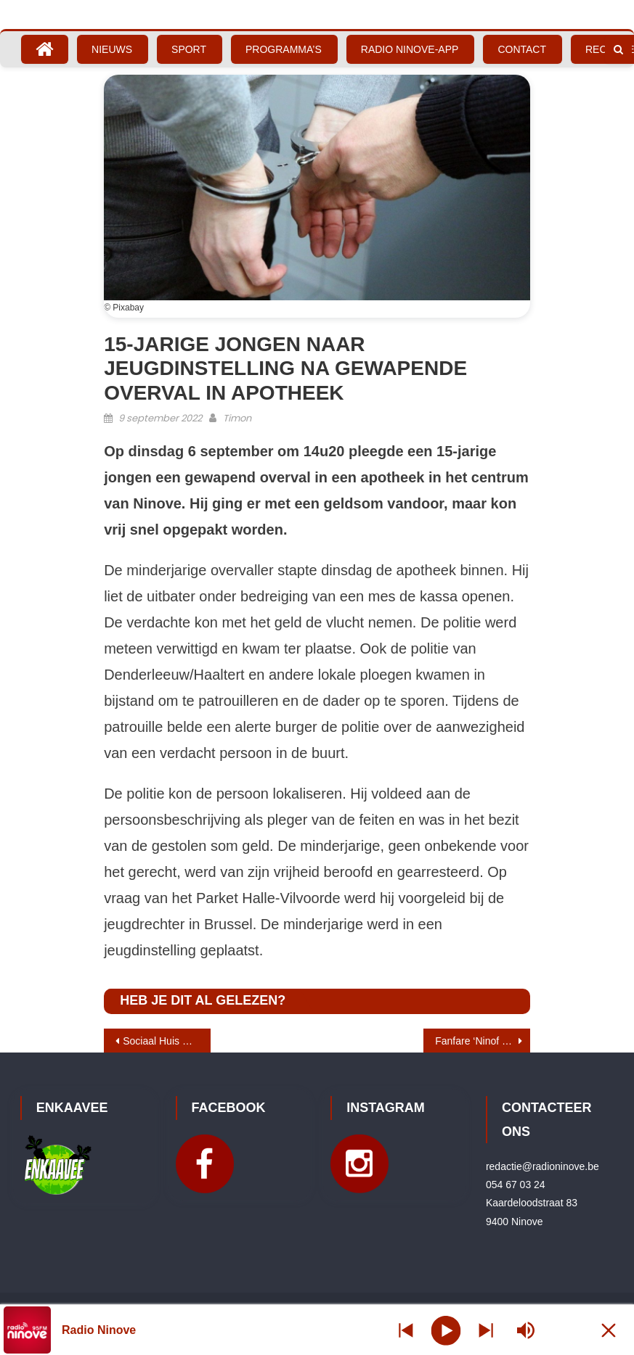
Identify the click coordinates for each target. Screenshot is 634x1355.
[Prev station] (486, 1330)
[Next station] (406, 1330)
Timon (237, 418)
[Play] (445, 1329)
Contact (521, 49)
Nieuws (112, 49)
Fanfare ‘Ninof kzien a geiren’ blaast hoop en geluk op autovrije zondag (482, 1041)
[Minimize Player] (608, 1330)
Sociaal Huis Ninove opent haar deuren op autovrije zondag (167, 1041)
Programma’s (283, 49)
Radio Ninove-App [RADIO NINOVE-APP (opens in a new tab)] (410, 49)
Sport (188, 49)
